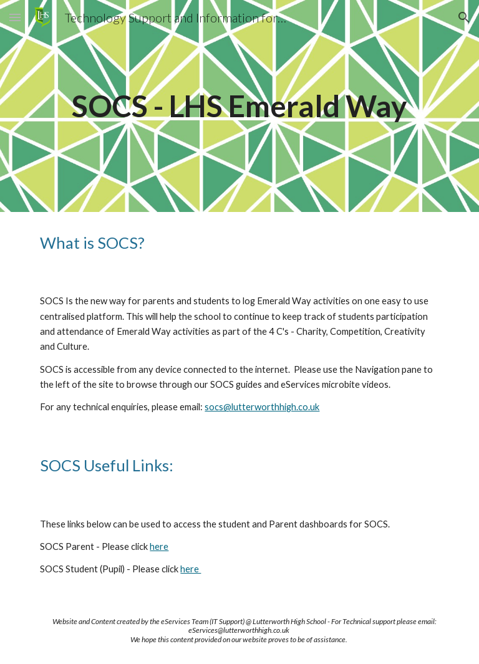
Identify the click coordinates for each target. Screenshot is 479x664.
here (159, 546)
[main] (239, 106)
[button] (15, 17)
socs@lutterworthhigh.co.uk (262, 407)
